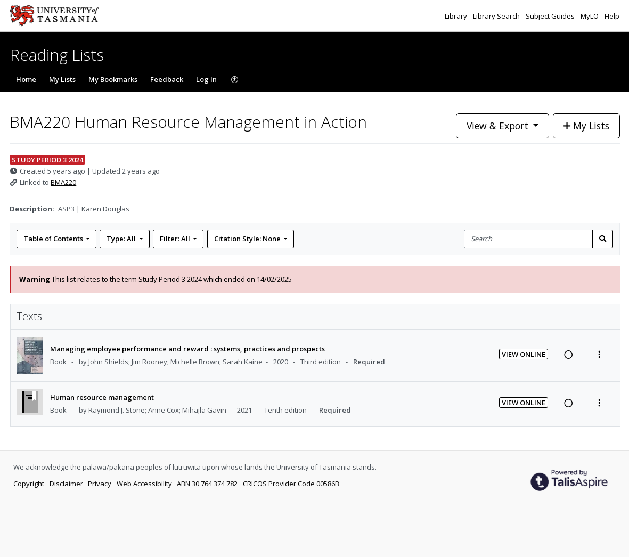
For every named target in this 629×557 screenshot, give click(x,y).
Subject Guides (551, 16)
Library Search (497, 16)
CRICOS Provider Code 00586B (291, 483)
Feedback (166, 79)
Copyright (29, 483)
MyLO (590, 16)
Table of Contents (54, 238)
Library (457, 16)
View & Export (499, 125)
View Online (523, 354)
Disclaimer (67, 483)
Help (612, 16)
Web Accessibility (145, 483)
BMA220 (63, 182)
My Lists (62, 79)
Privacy (100, 483)
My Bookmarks (112, 79)
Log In (206, 79)
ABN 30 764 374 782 (208, 483)
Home (26, 79)
